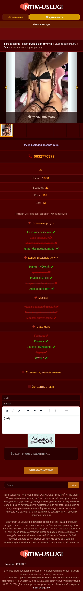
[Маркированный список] (50, 410)
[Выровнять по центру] (35, 410)
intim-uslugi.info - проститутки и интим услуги (28, 43)
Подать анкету (54, 17)
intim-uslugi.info (41, 587)
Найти (73, 485)
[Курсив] (13, 410)
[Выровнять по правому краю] (40, 410)
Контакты (9, 564)
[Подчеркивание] (19, 410)
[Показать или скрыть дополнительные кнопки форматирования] (66, 410)
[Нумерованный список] (56, 410)
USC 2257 (21, 564)
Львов (7, 47)
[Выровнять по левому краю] (29, 410)
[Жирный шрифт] (7, 410)
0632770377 (41, 156)
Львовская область (65, 43)
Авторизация (15, 17)
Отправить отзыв (41, 470)
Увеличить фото (41, 117)
